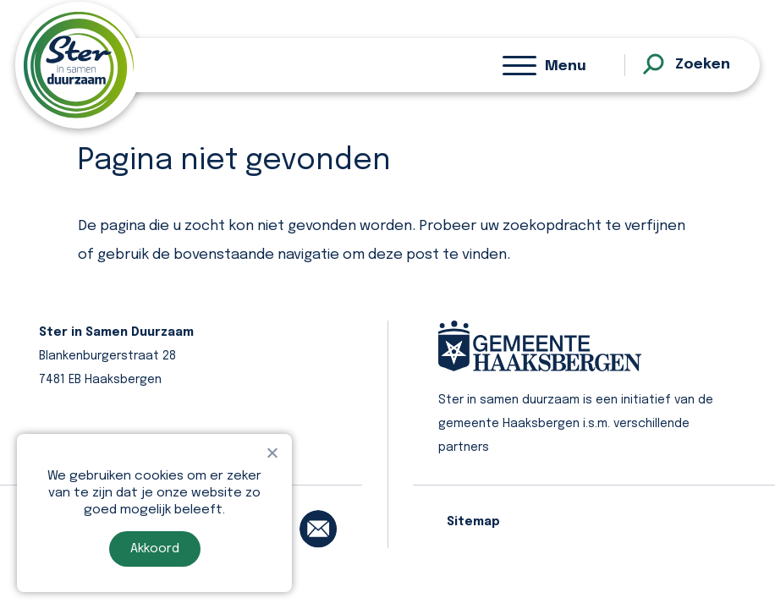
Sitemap (473, 522)
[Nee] (271, 452)
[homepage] (79, 65)
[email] (318, 528)
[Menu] (544, 65)
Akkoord (154, 549)
